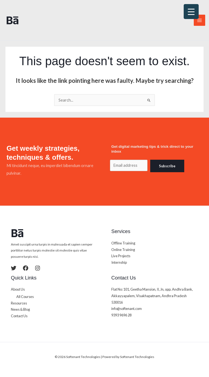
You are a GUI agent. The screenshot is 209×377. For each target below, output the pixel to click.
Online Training (123, 249)
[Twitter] (13, 268)
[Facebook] (25, 268)
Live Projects (120, 256)
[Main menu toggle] (199, 20)
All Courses (25, 296)
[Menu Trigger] (191, 11)
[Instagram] (37, 268)
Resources (19, 303)
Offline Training (123, 243)
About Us (18, 289)
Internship (119, 262)
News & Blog (20, 309)
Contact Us (19, 316)
